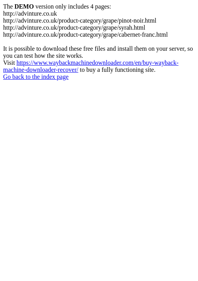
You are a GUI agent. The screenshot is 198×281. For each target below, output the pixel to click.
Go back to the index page (36, 76)
